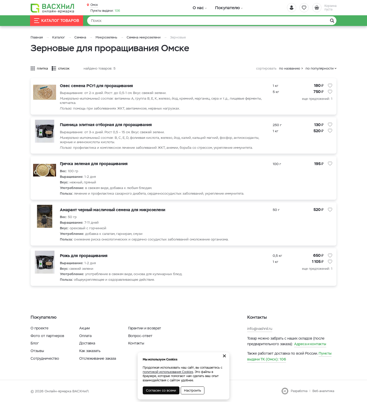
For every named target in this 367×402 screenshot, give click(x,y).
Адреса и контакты (310, 344)
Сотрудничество (45, 358)
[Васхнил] (53, 8)
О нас (197, 7)
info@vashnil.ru (259, 328)
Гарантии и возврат (144, 328)
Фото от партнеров (47, 335)
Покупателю (223, 7)
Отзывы (37, 351)
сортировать (266, 68)
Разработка (299, 391)
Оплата (85, 335)
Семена (80, 37)
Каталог (58, 37)
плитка (42, 68)
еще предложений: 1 (317, 98)
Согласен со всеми (161, 390)
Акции (84, 328)
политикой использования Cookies (168, 372)
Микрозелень (106, 37)
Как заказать (89, 351)
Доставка (87, 343)
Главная (37, 37)
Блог (35, 343)
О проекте (39, 328)
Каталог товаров (57, 20)
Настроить (192, 390)
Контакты (136, 343)
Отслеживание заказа (97, 358)
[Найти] (211, 20)
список (64, 68)
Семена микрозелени (144, 37)
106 (105, 10)
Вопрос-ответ (140, 335)
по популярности (320, 68)
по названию (289, 68)
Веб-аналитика (323, 391)
